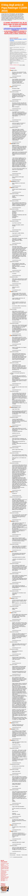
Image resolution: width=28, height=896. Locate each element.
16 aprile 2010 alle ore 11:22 (16, 446)
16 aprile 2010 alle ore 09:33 (16, 270)
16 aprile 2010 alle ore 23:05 (16, 816)
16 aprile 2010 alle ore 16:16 (16, 647)
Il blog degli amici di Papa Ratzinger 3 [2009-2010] (14, 7)
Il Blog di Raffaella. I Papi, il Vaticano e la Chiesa (5, 866)
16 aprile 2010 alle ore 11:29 (16, 451)
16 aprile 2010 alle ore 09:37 (16, 275)
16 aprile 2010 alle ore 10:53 (16, 361)
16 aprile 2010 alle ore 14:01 (16, 511)
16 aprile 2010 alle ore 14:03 (16, 519)
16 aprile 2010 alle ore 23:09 (16, 823)
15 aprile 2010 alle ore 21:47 (16, 108)
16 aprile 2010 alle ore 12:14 (16, 461)
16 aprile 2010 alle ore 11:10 (16, 389)
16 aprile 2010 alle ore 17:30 (16, 721)
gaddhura (13, 740)
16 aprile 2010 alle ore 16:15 (16, 640)
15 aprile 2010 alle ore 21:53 (16, 119)
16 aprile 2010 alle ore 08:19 (16, 207)
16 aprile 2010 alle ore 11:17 (16, 435)
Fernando (13, 729)
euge (12, 70)
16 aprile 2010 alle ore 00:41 (16, 173)
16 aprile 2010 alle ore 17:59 (16, 746)
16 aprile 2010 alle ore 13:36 (16, 495)
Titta (12, 612)
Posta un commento (13, 853)
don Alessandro (14, 335)
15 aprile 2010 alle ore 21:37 (16, 90)
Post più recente (12, 854)
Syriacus (13, 722)
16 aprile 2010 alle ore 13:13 (16, 490)
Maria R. (12, 187)
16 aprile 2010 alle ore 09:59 (16, 321)
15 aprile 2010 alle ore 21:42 (16, 99)
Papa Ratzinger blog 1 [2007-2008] (4, 880)
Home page (18, 854)
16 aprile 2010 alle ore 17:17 (16, 674)
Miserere (13, 426)
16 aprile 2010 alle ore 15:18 (16, 619)
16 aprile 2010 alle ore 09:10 (16, 229)
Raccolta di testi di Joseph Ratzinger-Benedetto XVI (4, 873)
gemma (12, 598)
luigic (12, 824)
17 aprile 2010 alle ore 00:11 (16, 829)
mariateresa (13, 181)
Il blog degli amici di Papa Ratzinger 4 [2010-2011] (5, 877)
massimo (13, 521)
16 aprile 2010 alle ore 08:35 (16, 219)
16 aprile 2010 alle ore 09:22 (16, 243)
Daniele (12, 491)
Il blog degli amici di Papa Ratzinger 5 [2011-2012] (5, 867)
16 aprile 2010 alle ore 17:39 (16, 727)
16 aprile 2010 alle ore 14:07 (16, 534)
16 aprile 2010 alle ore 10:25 (16, 350)
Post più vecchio (24, 854)
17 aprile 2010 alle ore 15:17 (16, 851)
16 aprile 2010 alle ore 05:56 (16, 179)
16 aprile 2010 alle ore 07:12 (16, 192)
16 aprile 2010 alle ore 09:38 (16, 283)
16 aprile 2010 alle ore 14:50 (16, 589)
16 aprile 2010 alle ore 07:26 (16, 199)
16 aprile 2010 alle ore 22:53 (16, 803)
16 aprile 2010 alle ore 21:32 (16, 773)
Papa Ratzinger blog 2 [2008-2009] (4, 879)
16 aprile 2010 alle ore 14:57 (16, 596)
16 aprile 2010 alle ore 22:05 (16, 788)
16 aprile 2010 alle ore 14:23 (16, 572)
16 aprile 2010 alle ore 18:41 (16, 762)
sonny (12, 86)
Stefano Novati (14, 407)
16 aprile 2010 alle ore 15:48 (16, 630)
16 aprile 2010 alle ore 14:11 (16, 542)
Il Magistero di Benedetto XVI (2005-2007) (5, 871)
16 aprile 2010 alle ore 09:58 (16, 307)
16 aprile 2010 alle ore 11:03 (16, 371)
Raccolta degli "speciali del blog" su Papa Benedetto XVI (4, 875)
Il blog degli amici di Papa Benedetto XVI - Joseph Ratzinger (5, 864)
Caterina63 (13, 143)
